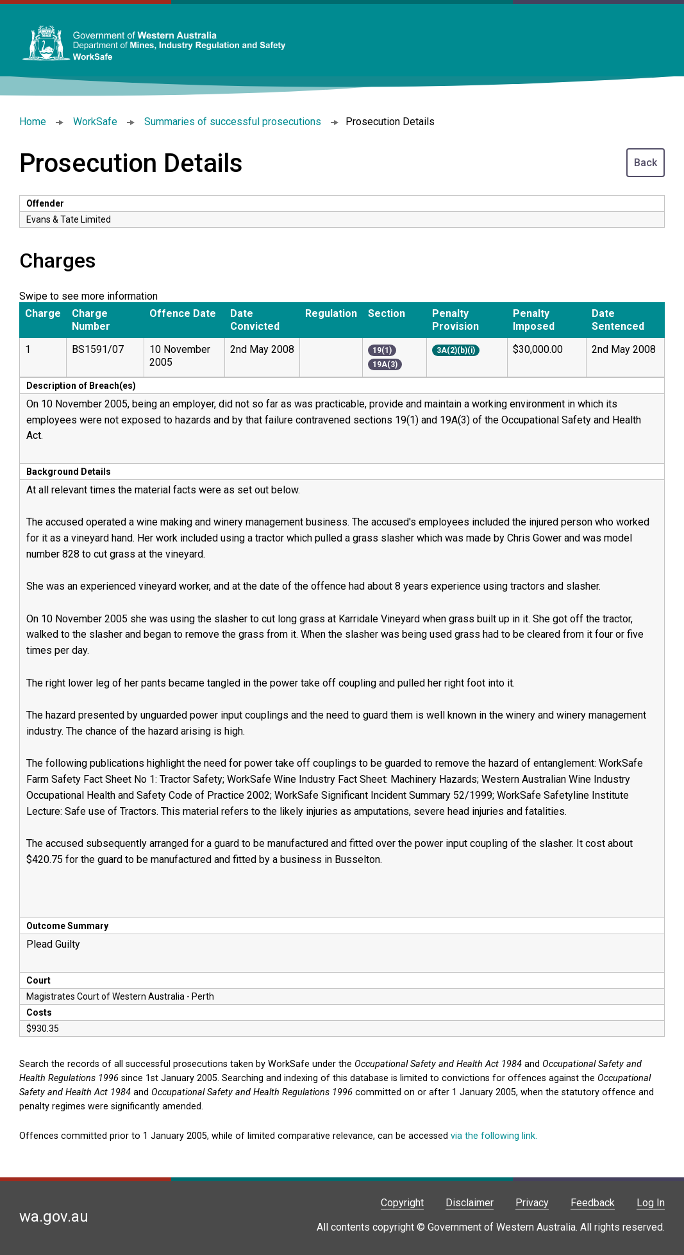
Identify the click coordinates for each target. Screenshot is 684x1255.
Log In (651, 1203)
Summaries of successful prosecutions (232, 121)
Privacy (532, 1203)
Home (32, 121)
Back (645, 163)
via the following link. (494, 1136)
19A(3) (384, 364)
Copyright (402, 1203)
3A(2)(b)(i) (456, 350)
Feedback (593, 1203)
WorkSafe (95, 121)
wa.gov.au (53, 1216)
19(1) (382, 350)
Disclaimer (470, 1203)
